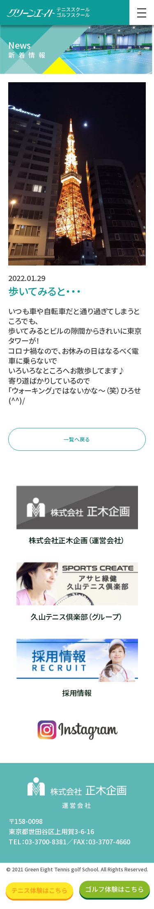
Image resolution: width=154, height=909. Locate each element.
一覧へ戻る (77, 440)
